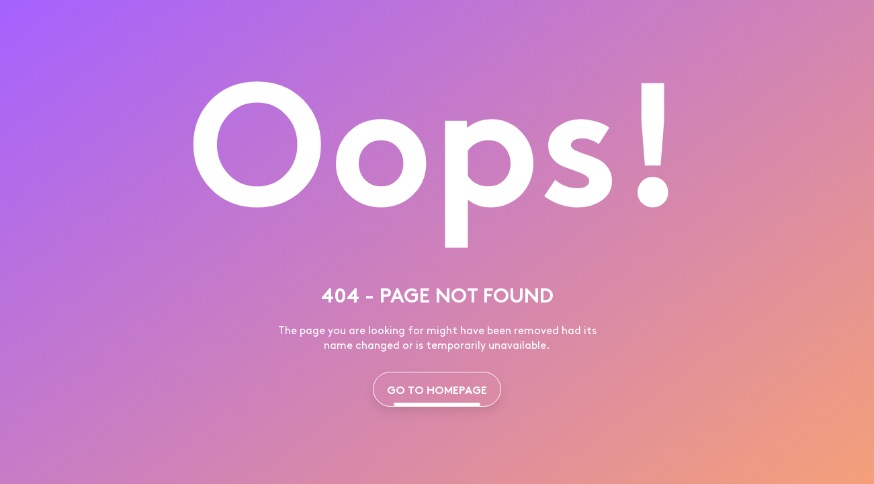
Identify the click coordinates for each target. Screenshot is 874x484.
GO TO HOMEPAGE (437, 389)
